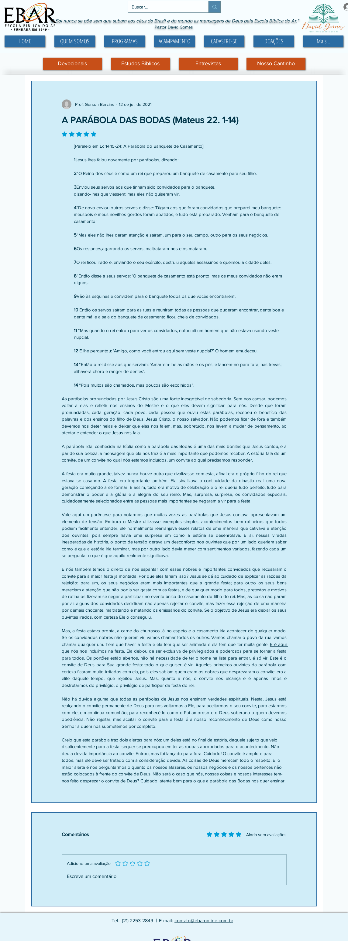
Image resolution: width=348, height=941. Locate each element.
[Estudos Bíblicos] (140, 64)
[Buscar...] (164, 6)
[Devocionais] (72, 64)
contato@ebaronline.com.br (203, 920)
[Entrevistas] (208, 64)
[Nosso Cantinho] (275, 64)
